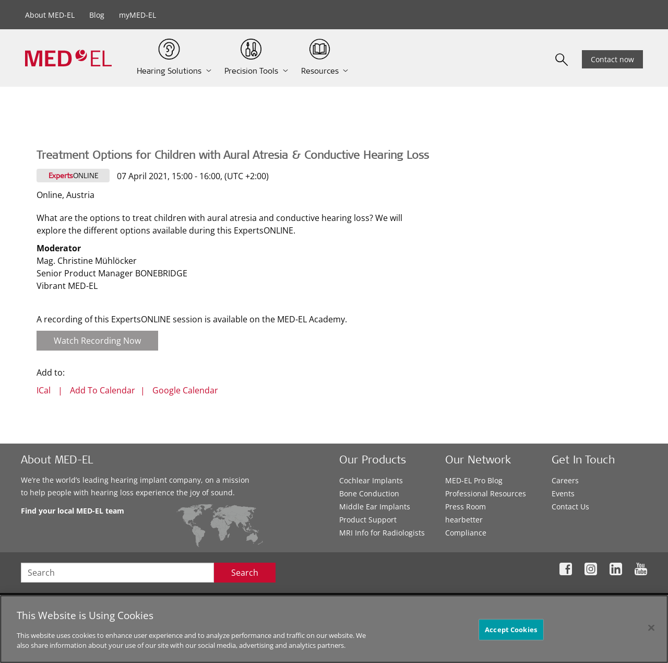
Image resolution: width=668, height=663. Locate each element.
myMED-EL (137, 15)
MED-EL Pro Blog (474, 480)
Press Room (465, 506)
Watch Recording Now (97, 340)
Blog (96, 15)
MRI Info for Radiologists (382, 533)
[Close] (651, 627)
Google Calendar (185, 390)
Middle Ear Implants (374, 506)
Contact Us (570, 506)
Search (244, 572)
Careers (565, 480)
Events (563, 493)
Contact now (612, 59)
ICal (44, 390)
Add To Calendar (102, 390)
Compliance (465, 533)
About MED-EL (50, 15)
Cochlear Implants (371, 480)
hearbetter (464, 520)
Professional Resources (485, 493)
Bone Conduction (369, 493)
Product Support (368, 520)
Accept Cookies (511, 629)
